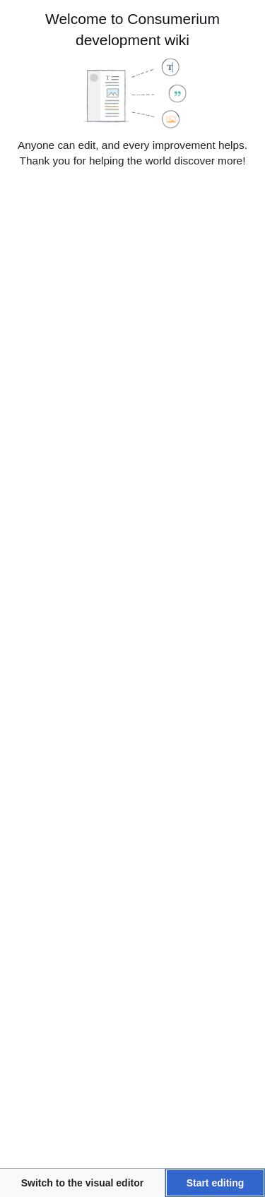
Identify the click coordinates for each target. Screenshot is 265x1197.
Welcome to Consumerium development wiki (132, 29)
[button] (82, 1183)
